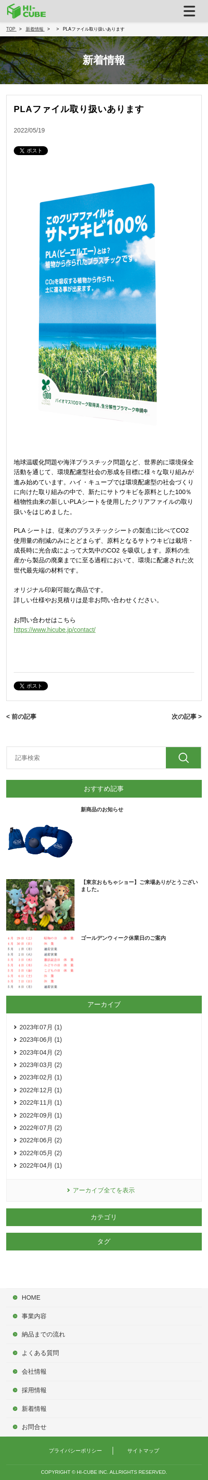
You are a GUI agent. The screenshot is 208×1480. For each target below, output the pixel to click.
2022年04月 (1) (41, 1165)
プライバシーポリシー (75, 1451)
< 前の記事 (21, 716)
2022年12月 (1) (41, 1090)
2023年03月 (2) (41, 1064)
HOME (31, 1297)
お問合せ (34, 1426)
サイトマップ (143, 1451)
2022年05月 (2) (41, 1153)
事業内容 (34, 1316)
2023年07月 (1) (41, 1027)
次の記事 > (187, 716)
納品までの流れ (43, 1334)
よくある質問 (40, 1352)
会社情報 (34, 1371)
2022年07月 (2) (41, 1127)
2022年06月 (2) (41, 1140)
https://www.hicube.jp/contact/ (54, 629)
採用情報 (34, 1390)
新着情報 (34, 1408)
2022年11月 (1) (41, 1102)
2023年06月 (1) (41, 1039)
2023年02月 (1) (41, 1077)
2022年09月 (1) (41, 1115)
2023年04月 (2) (41, 1052)
